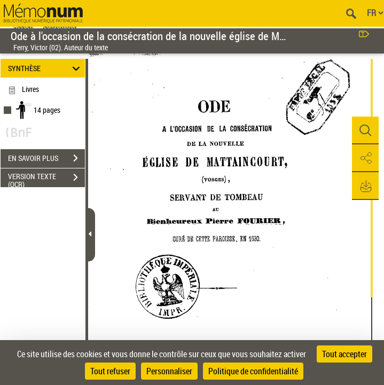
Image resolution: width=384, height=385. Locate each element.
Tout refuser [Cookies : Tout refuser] (110, 371)
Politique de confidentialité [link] (253, 371)
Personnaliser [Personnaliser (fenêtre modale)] (169, 371)
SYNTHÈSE (45, 68)
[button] (365, 130)
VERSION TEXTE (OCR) (46, 178)
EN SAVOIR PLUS (46, 158)
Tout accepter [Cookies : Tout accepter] (344, 354)
